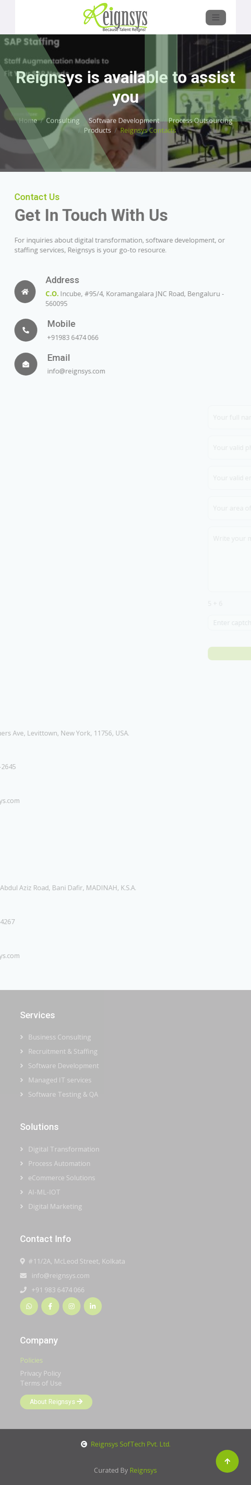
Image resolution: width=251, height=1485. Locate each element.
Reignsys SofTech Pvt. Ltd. (125, 1444)
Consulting (63, 117)
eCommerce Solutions (57, 1177)
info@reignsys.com (55, 1275)
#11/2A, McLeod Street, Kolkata (72, 1261)
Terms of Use (41, 1383)
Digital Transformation (59, 1149)
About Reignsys (56, 1402)
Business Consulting (55, 1037)
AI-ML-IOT (40, 1192)
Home (28, 117)
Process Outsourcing (200, 117)
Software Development (124, 117)
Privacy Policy (40, 1373)
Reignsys (143, 1470)
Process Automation (55, 1163)
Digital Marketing (51, 1206)
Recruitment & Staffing (59, 1051)
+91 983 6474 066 (52, 1289)
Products (97, 127)
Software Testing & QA (59, 1094)
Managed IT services (56, 1080)
